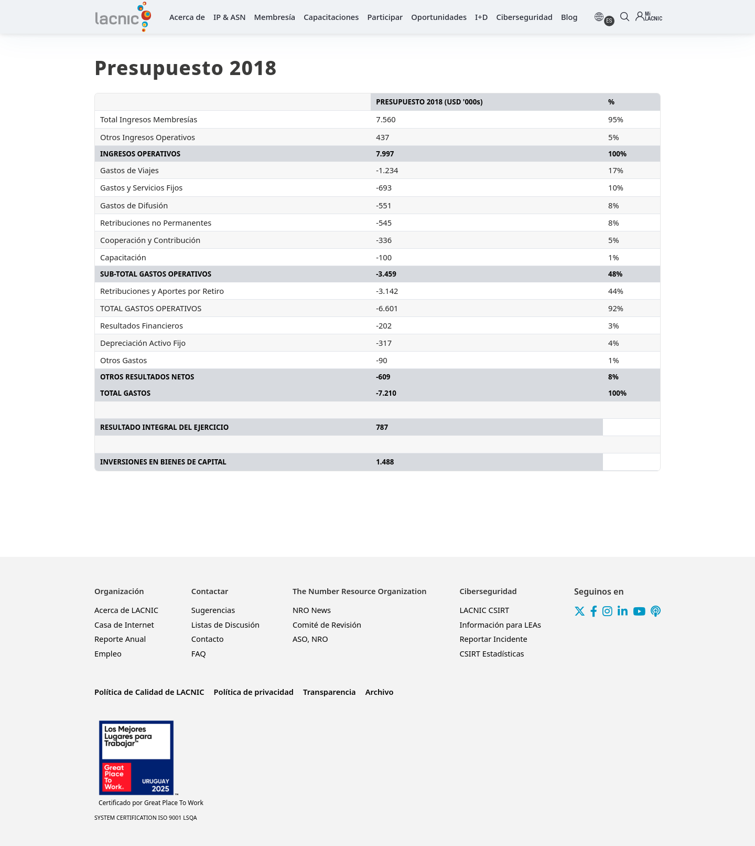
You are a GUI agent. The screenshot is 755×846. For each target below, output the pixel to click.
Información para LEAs (500, 624)
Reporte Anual (120, 638)
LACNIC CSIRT (484, 610)
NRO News (312, 610)
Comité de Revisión (327, 624)
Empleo (108, 653)
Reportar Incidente (493, 638)
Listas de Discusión (225, 624)
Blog (569, 17)
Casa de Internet (124, 624)
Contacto (207, 638)
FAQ (198, 653)
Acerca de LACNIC (126, 610)
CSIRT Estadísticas (491, 653)
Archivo (379, 691)
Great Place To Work (151, 803)
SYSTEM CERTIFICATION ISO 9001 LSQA (145, 817)
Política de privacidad (254, 691)
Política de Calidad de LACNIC (149, 691)
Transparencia (329, 691)
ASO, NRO (310, 638)
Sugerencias (213, 610)
